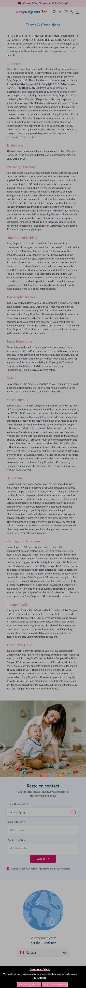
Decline (35, 985)
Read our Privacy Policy (55, 985)
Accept (24, 985)
